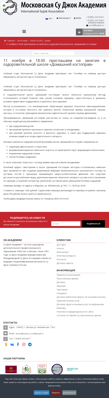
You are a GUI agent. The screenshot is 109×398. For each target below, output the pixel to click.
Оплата (60, 248)
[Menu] (24, 32)
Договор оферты (65, 263)
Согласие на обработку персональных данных (79, 315)
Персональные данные (67, 278)
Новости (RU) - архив (40, 40)
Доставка (61, 244)
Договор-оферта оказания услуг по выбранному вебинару (80, 306)
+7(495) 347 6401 (95, 20)
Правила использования (68, 275)
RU (48, 18)
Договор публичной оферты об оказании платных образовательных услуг (81, 299)
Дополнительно (70, 393)
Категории (22, 40)
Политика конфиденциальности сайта (75, 311)
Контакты (61, 259)
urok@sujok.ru (96, 25)
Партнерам (62, 289)
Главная (10, 40)
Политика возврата (66, 255)
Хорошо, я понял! (41, 393)
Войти (77, 18)
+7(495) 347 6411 (95, 17)
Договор (61, 282)
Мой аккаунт (63, 252)
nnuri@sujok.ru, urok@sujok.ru (30, 333)
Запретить (56, 393)
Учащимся (62, 293)
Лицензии (61, 286)
